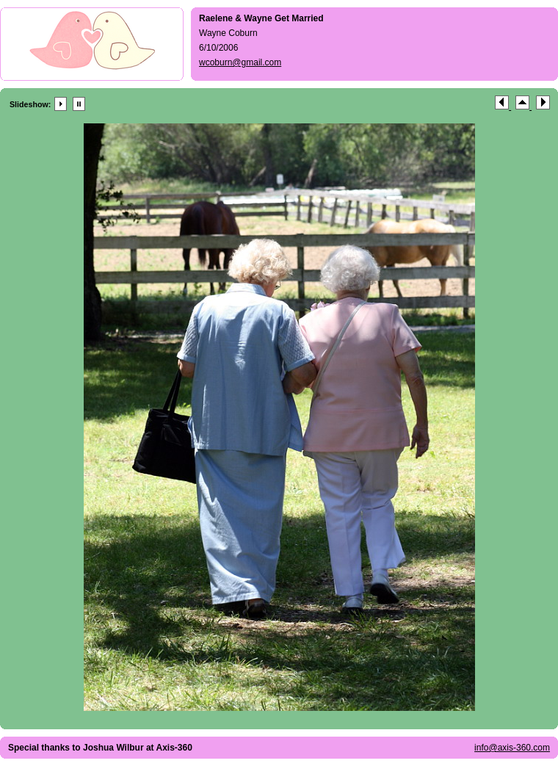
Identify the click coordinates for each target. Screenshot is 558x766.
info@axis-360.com (512, 747)
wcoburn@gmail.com (240, 62)
